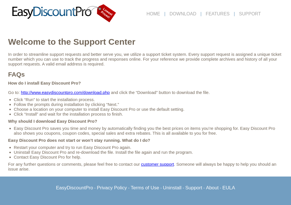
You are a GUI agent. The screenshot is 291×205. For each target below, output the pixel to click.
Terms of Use (145, 187)
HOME (153, 13)
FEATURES (218, 13)
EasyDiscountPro (74, 187)
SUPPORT (250, 13)
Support (193, 187)
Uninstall (172, 187)
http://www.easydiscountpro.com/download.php (65, 92)
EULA (229, 187)
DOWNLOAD (183, 13)
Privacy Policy (112, 187)
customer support (157, 164)
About (212, 187)
